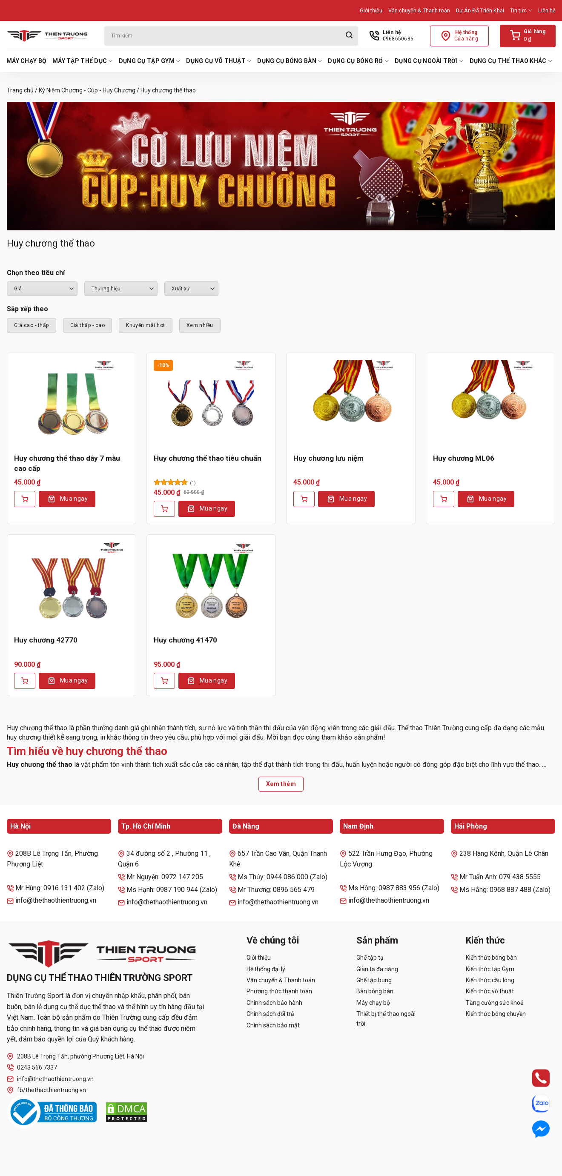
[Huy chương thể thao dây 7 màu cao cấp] (71, 403)
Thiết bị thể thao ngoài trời (386, 1018)
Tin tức (521, 10)
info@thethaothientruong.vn (50, 1079)
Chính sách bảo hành (274, 1002)
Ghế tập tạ (370, 957)
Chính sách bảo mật (273, 1025)
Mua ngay (74, 498)
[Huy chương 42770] (71, 585)
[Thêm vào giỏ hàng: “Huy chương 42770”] (24, 681)
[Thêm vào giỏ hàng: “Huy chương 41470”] (164, 681)
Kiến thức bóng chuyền (496, 1013)
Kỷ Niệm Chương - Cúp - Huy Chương (87, 90)
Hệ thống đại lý (266, 969)
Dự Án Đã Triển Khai (480, 10)
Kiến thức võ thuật (490, 991)
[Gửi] (349, 36)
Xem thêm (281, 783)
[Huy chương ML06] (490, 403)
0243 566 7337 (32, 1067)
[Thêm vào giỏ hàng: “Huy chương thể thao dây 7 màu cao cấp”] (24, 499)
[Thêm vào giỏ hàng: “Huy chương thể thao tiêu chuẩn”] (164, 509)
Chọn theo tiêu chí (36, 273)
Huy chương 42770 (45, 640)
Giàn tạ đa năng (377, 969)
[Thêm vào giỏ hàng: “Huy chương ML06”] (443, 499)
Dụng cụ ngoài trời (429, 61)
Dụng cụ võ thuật (218, 61)
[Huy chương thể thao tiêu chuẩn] (211, 403)
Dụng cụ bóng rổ (358, 61)
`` (191, 288)
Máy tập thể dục (82, 61)
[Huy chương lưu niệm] (350, 403)
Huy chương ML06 (463, 458)
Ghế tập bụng (374, 980)
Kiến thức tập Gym (490, 969)
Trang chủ (20, 90)
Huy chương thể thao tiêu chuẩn (207, 458)
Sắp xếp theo (27, 309)
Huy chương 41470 (185, 640)
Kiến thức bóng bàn (491, 957)
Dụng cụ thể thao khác (511, 61)
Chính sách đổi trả (270, 1013)
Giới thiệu (371, 10)
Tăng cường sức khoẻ (494, 1002)
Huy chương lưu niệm (328, 458)
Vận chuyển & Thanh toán (419, 10)
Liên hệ (547, 10)
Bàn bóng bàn (374, 991)
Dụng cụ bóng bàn (289, 61)
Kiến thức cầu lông (490, 980)
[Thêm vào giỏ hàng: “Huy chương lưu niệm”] (304, 499)
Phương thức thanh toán (279, 991)
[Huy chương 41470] (211, 585)
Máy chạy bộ (26, 60)
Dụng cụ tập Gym (150, 61)
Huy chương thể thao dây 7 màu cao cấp (67, 463)
